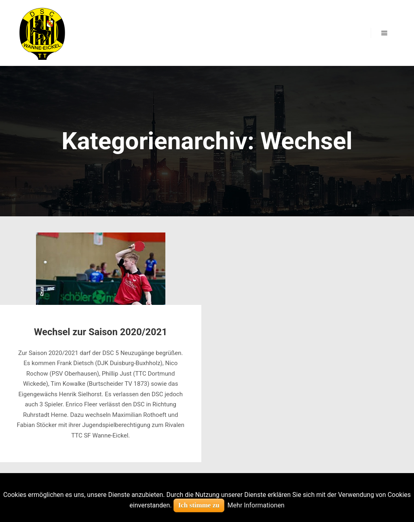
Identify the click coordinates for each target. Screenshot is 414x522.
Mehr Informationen (256, 505)
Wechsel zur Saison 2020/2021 (100, 332)
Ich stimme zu (199, 505)
